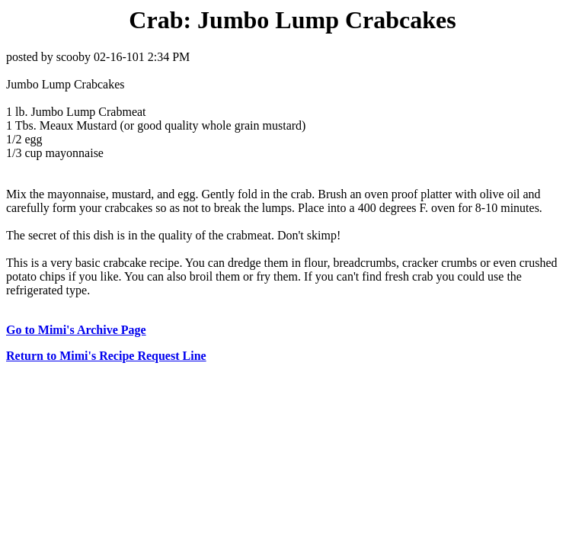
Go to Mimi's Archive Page (76, 329)
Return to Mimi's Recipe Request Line (106, 355)
